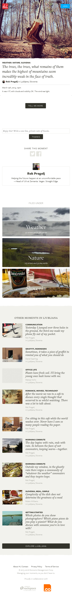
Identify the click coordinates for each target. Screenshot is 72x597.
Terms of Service (52, 566)
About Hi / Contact (20, 566)
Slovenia (25, 62)
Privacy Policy (36, 566)
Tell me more (35, 105)
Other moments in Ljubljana (36, 318)
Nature (16, 62)
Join (65, 6)
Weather (7, 62)
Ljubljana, (28, 81)
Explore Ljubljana (36, 546)
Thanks (36, 136)
